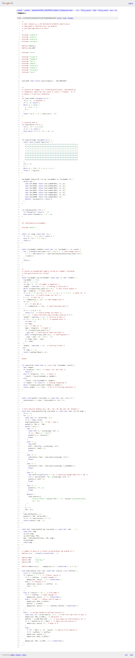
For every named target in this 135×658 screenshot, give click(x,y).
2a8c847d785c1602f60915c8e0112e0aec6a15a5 (52, 10)
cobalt (19, 10)
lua (111, 10)
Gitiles (12, 655)
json (131, 655)
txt (126, 655)
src (77, 10)
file (59, 18)
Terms (24, 655)
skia (94, 10)
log (64, 18)
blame (70, 18)
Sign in (131, 3)
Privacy (18, 655)
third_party (86, 10)
